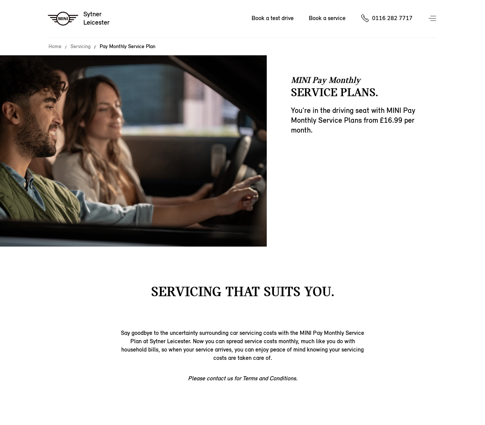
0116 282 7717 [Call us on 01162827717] (392, 18)
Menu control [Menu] (433, 19)
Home (54, 46)
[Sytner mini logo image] (79, 19)
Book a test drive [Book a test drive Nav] (273, 18)
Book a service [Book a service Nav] (327, 18)
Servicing (80, 46)
